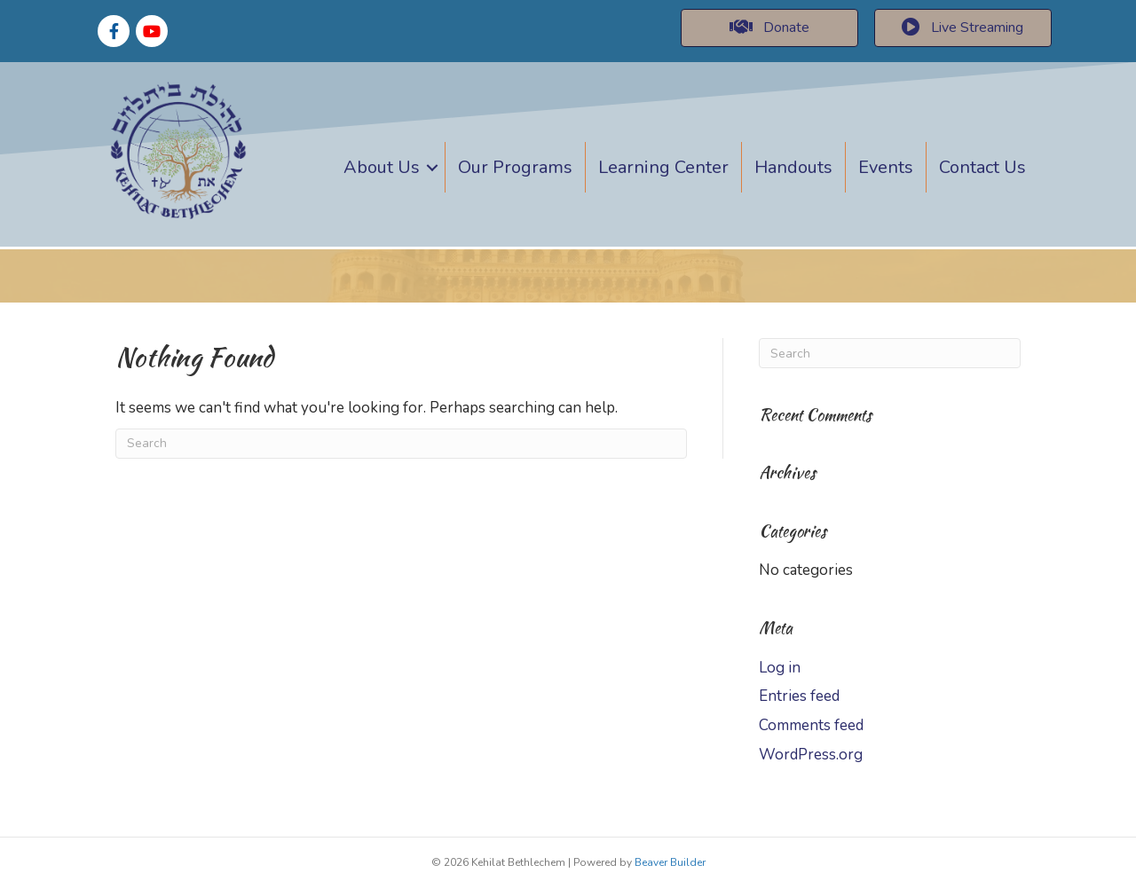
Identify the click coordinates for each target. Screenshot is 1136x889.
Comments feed (811, 725)
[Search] (401, 444)
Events (885, 167)
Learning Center (663, 167)
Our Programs (515, 167)
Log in (780, 667)
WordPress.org (811, 754)
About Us (381, 167)
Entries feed (799, 696)
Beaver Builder (670, 862)
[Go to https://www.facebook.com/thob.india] (114, 31)
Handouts (793, 167)
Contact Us (982, 167)
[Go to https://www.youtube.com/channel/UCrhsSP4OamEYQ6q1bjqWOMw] (152, 31)
